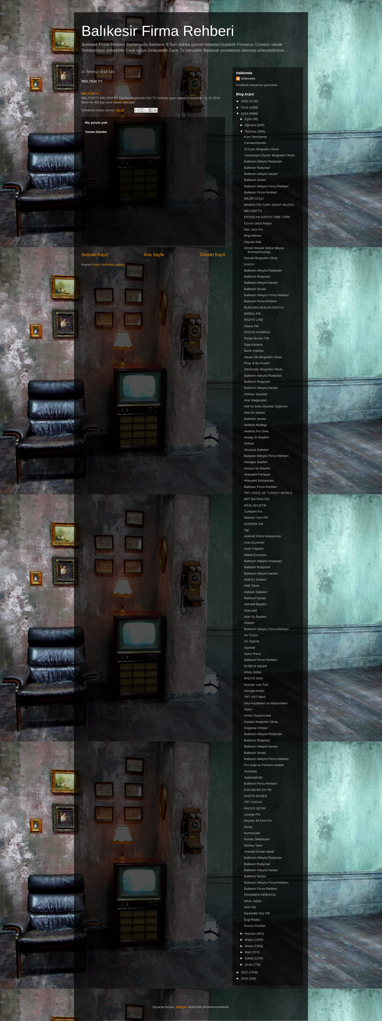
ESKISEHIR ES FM (257, 790)
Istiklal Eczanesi (255, 555)
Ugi (246, 530)
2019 (245, 107)
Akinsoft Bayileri (255, 604)
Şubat (249, 958)
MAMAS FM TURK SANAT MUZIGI (269, 205)
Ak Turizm (251, 635)
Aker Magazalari (255, 400)
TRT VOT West (254, 697)
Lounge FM (252, 814)
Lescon (249, 264)
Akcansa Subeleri (256, 450)
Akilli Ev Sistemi (255, 579)
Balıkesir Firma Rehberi (157, 31)
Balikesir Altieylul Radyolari (263, 161)
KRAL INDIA (252, 672)
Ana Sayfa (154, 254)
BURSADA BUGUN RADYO (264, 307)
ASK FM (250, 907)
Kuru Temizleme (255, 137)
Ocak (249, 964)
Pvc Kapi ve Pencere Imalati (264, 765)
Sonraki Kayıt (94, 254)
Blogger (181, 1007)
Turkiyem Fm (253, 511)
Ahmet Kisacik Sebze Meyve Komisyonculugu (264, 250)
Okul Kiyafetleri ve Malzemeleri (265, 703)
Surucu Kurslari (255, 926)
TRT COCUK (253, 802)
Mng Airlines (252, 235)
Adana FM (251, 326)
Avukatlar (250, 771)
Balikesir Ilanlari (255, 180)
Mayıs (249, 939)
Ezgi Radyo (252, 919)
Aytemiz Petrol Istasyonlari (262, 536)
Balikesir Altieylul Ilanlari (261, 174)
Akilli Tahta (251, 585)
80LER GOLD (253, 198)
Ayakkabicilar (253, 777)
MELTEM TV (90, 93)
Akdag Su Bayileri (256, 437)
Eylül (249, 119)
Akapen (249, 623)
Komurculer (252, 833)
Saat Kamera (253, 344)
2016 (245, 978)
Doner (248, 827)
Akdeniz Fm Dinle (256, 431)
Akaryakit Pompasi (257, 474)
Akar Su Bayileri (255, 616)
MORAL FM (252, 313)
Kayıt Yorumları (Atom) (109, 264)
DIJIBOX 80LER (255, 666)
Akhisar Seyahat (255, 394)
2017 (245, 972)
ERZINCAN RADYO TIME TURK (267, 217)
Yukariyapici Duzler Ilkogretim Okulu (269, 155)
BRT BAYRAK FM (256, 499)
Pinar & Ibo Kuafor (257, 363)
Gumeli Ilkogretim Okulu (261, 258)
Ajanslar (249, 647)
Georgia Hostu (254, 691)
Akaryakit (250, 610)
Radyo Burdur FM (256, 338)
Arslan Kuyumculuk (257, 715)
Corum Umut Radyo (258, 223)
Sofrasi (249, 443)
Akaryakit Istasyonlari (259, 480)
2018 (245, 113)
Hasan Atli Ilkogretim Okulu (263, 357)
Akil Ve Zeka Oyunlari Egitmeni (265, 406)
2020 (245, 101)
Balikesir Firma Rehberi (260, 192)
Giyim (248, 709)
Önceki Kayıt (212, 254)
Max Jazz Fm (253, 229)
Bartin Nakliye (253, 351)
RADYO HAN (253, 678)
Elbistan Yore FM (256, 517)
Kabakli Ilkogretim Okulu (261, 722)
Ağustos (251, 125)
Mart (248, 952)
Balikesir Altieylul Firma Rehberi (266, 186)
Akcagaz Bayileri (255, 462)
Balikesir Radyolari (257, 168)
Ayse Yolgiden (254, 548)
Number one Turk (256, 685)
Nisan (249, 946)
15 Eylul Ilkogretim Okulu (261, 149)
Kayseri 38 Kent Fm (258, 820)
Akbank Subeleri (255, 592)
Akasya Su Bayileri (257, 468)
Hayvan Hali (252, 242)
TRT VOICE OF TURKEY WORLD (268, 493)
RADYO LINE (253, 320)
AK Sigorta (251, 641)
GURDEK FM (253, 524)
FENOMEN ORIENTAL (260, 895)
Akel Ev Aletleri (254, 412)
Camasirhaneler (255, 143)
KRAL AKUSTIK (255, 505)
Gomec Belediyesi (256, 839)
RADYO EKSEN (255, 796)
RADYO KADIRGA (257, 332)
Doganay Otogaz (256, 728)
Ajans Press (252, 654)
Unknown (248, 78)
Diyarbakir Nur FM (256, 913)
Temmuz (251, 131)
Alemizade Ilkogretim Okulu (263, 369)
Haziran (251, 933)
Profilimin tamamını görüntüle (256, 85)
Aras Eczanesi (254, 542)
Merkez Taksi (253, 845)
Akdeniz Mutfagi (255, 425)
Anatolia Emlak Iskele (259, 851)
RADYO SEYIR (255, 808)
